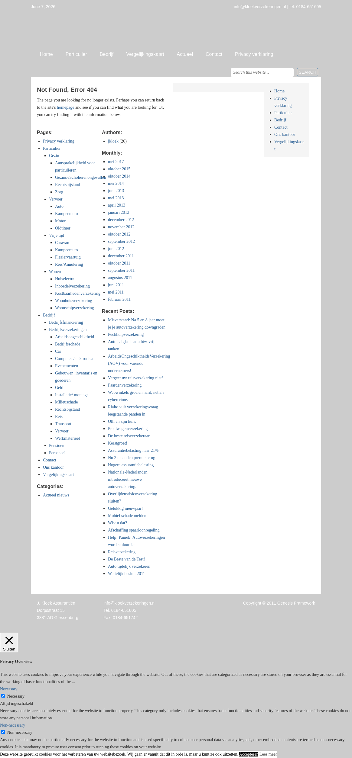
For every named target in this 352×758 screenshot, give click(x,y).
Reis (59, 416)
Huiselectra (64, 279)
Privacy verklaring (254, 54)
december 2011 (121, 256)
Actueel (185, 54)
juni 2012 (116, 248)
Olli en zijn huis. (122, 421)
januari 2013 (118, 212)
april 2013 (116, 205)
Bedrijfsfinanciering (66, 322)
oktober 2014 (119, 176)
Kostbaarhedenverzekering (77, 293)
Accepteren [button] (249, 754)
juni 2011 (116, 285)
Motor (60, 221)
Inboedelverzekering (72, 286)
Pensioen (56, 445)
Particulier (76, 54)
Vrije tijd (56, 235)
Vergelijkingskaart (145, 54)
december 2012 (121, 219)
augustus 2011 (120, 277)
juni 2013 (116, 190)
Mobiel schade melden (127, 515)
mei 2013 (116, 198)
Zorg (59, 192)
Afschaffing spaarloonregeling (133, 530)
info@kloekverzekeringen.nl (129, 603)
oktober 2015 (119, 169)
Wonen (55, 271)
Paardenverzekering (125, 385)
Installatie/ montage (72, 395)
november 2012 (121, 227)
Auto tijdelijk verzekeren (129, 566)
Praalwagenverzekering (128, 428)
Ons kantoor (53, 467)
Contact (214, 54)
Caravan (62, 242)
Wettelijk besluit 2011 (126, 573)
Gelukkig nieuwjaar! (125, 508)
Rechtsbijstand (67, 184)
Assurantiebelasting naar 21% (133, 450)
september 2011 (121, 270)
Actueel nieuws (56, 495)
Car (58, 351)
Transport (63, 424)
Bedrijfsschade (67, 344)
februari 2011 (119, 299)
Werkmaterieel (67, 438)
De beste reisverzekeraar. (129, 436)
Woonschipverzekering (74, 308)
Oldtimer (62, 228)
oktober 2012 (119, 234)
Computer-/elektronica (74, 358)
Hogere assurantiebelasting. (131, 465)
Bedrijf (106, 54)
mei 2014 (116, 183)
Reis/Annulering (69, 264)
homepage (65, 107)
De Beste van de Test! (126, 559)
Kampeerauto (66, 213)
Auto (59, 206)
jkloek (113, 141)
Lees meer (268, 754)
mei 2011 (116, 292)
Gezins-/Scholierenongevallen (80, 177)
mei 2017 (116, 161)
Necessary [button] (9, 689)
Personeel (57, 453)
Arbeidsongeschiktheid (74, 337)
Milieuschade (66, 402)
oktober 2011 (119, 263)
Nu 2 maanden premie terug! (132, 457)
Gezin (54, 155)
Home (46, 54)
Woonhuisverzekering (73, 300)
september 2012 (121, 241)
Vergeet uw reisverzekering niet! (135, 378)
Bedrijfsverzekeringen (67, 329)
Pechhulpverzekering (126, 334)
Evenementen (66, 366)
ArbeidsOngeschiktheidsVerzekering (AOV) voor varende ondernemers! (139, 363)
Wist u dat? (117, 523)
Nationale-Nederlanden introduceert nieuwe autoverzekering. (128, 479)
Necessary (16, 696)
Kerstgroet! (117, 443)
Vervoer (55, 199)
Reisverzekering (121, 552)
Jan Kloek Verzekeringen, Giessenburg (176, 28)
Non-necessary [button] (12, 725)
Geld (59, 387)
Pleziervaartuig (68, 257)
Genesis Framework (296, 603)
